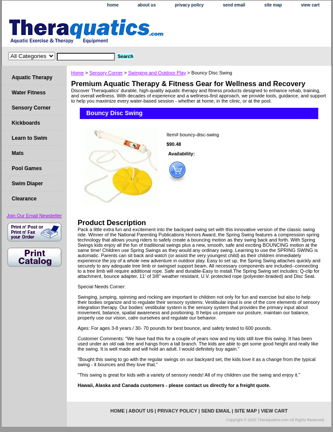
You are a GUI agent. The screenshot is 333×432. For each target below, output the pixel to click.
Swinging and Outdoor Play (157, 72)
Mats (17, 153)
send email (234, 5)
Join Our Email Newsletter (34, 215)
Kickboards (26, 123)
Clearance (24, 199)
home (113, 5)
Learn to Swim (29, 138)
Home (77, 72)
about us (147, 5)
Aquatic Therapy (32, 77)
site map (273, 5)
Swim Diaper (27, 184)
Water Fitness (29, 93)
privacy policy (189, 5)
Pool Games (27, 168)
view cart (310, 5)
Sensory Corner (106, 72)
